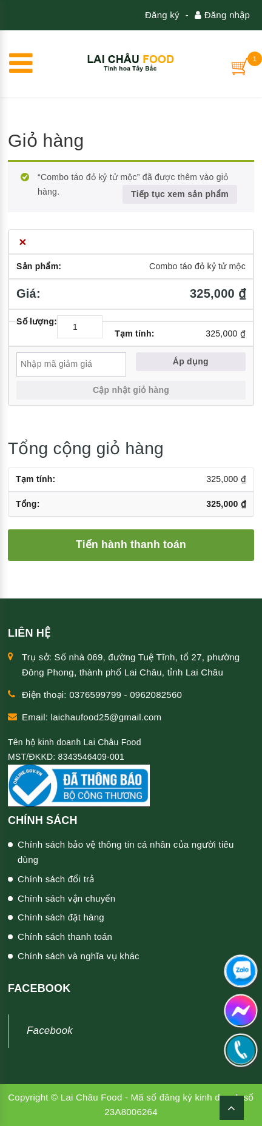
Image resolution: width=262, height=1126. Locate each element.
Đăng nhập (222, 15)
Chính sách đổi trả (56, 879)
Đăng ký (162, 15)
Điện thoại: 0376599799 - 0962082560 (102, 694)
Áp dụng (191, 361)
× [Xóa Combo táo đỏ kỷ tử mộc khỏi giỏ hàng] (23, 241)
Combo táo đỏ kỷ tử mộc (197, 266)
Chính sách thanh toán (65, 936)
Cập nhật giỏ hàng (131, 390)
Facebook (50, 1030)
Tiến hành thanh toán (131, 544)
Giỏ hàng (46, 140)
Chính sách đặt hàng (61, 917)
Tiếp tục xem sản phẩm (180, 194)
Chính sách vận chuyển (66, 898)
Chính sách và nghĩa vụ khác (78, 956)
